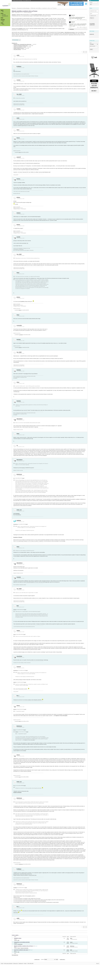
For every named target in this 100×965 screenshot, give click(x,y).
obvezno (62, 32)
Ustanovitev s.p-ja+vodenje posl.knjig (22, 942)
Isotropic (19, 339)
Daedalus (19, 369)
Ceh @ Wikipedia (16, 513)
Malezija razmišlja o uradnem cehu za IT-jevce (24, 11)
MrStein (18, 197)
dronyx (18, 137)
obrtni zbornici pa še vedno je (70, 32)
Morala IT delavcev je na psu (19, 48)
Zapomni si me (93, 15)
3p (17, 445)
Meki (18, 605)
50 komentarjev (15, 39)
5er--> (18, 695)
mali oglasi (4, 14)
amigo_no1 (19, 509)
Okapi (18, 272)
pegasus (18, 212)
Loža (18, 940)
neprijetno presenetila (38, 14)
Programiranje (19, 944)
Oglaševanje (21, 963)
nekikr (18, 55)
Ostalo (2, 22)
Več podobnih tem (15, 955)
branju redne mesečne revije (43, 33)
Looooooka (19, 325)
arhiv (3, 11)
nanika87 (15, 943)
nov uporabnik (92, 23)
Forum (2, 13)
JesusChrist (19, 656)
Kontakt (25, 963)
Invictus (18, 178)
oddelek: (48, 959)
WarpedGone (19, 418)
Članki (2, 17)
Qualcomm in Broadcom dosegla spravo (21, 45)
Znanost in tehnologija (28, 12)
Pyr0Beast (19, 66)
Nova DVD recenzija (17, 49)
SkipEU (18, 630)
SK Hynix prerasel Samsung (21, 0)
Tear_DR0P (19, 94)
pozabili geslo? (92, 24)
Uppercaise (72, 29)
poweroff (19, 157)
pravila (3, 24)
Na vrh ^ (97, 963)
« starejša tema (36, 959)
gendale (18, 236)
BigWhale (19, 520)
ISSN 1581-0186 (30, 963)
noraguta (19, 577)
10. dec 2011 (17, 12)
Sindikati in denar (17, 938)
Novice (2, 10)
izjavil (23, 478)
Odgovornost (15, 963)
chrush (71, 942)
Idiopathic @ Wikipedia (17, 792)
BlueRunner (19, 474)
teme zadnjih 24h (5, 15)
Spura (18, 129)
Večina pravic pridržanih (8, 963)
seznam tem (92, 34)
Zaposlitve (3, 19)
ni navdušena (20, 28)
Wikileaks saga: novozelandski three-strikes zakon (22, 44)
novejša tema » (62, 959)
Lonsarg (18, 79)
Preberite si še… (15, 43)
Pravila (2, 963)
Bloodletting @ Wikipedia (17, 537)
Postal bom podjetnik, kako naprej (21, 949)
